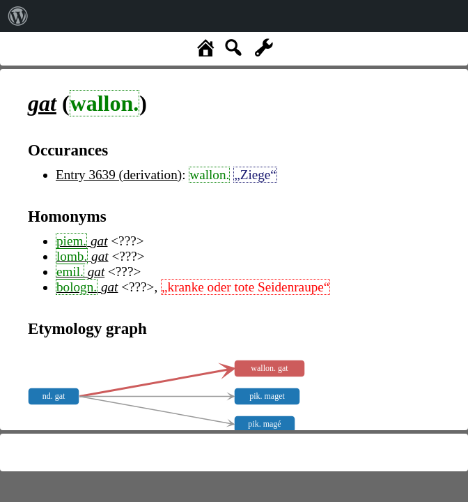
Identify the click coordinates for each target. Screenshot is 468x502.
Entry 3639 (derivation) (119, 174)
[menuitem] (18, 16)
